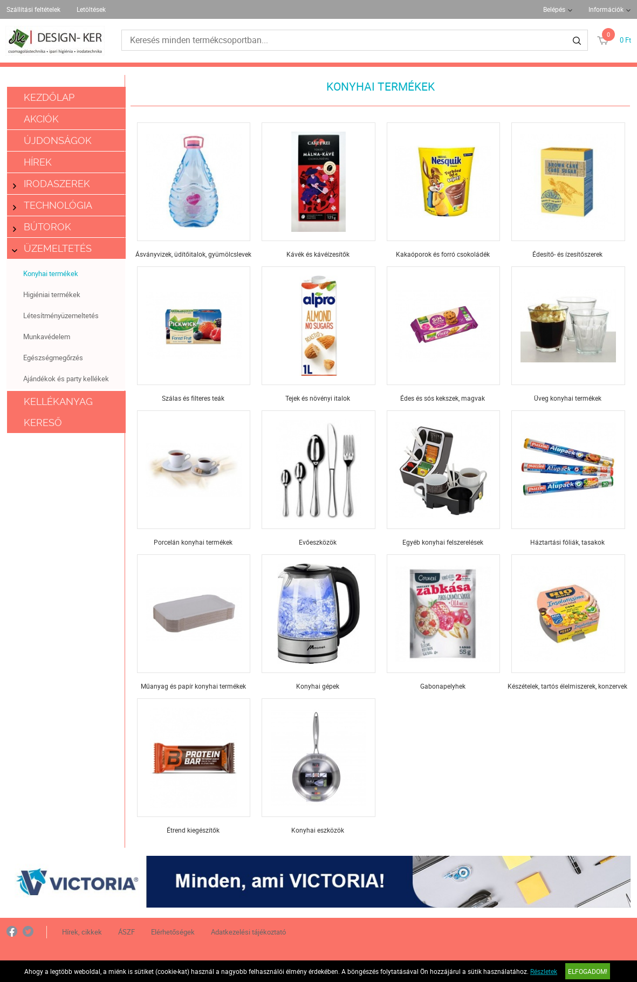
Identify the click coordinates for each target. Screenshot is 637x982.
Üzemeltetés (52, 248)
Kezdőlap (49, 97)
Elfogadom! (587, 971)
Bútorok (42, 226)
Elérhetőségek (173, 932)
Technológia (52, 205)
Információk (606, 9)
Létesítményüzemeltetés (61, 315)
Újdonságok (58, 140)
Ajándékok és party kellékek (66, 378)
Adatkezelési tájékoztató (248, 932)
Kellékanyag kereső (58, 412)
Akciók (41, 119)
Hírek (38, 162)
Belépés (554, 9)
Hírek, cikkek (82, 932)
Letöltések (91, 9)
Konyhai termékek (50, 273)
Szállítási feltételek (33, 9)
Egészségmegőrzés (53, 357)
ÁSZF (126, 932)
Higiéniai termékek (51, 294)
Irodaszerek (51, 183)
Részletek (543, 971)
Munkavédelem (46, 336)
